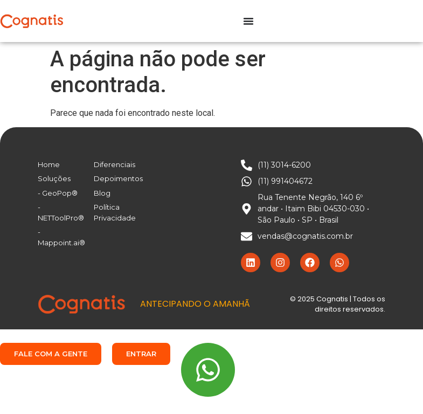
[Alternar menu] (248, 21)
